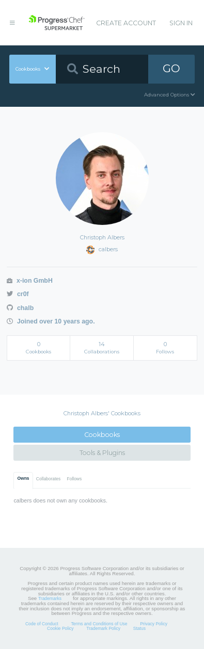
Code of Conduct (41, 623)
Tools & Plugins (102, 453)
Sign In (181, 23)
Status (139, 628)
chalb (20, 308)
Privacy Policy (153, 623)
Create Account (126, 23)
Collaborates (48, 478)
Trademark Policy (103, 628)
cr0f (17, 294)
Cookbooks (102, 435)
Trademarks (49, 598)
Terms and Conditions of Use (99, 623)
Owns (23, 478)
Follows (74, 478)
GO (171, 68)
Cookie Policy (60, 628)
